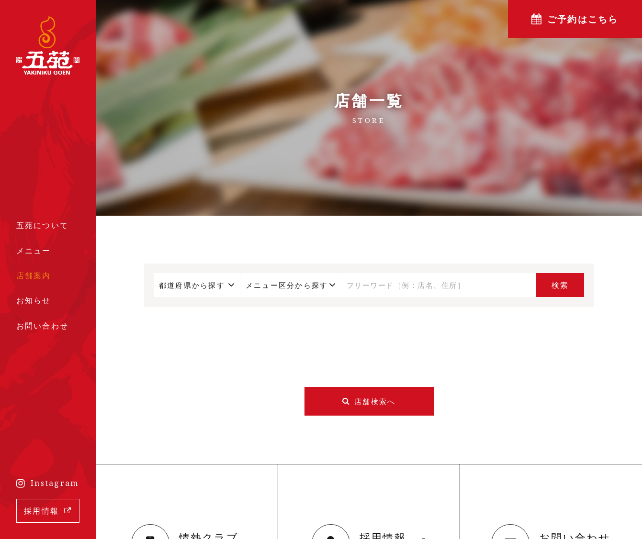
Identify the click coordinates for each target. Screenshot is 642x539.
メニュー (33, 250)
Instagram (55, 483)
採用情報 (41, 511)
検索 (560, 285)
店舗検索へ (374, 401)
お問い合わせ (42, 325)
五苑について (42, 225)
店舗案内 (33, 275)
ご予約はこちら (583, 19)
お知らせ (33, 300)
